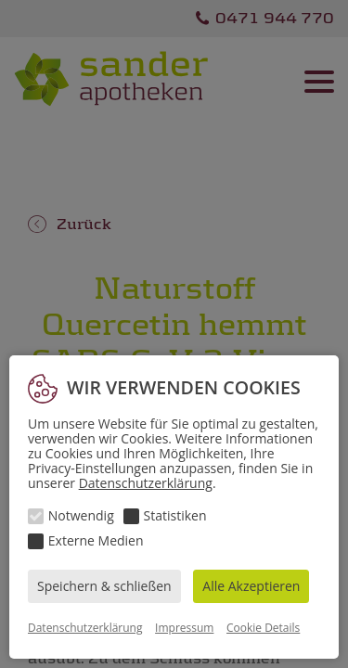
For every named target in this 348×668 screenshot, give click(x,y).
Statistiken (175, 515)
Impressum (184, 628)
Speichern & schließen (104, 586)
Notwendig (81, 515)
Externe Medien (96, 540)
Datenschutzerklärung (146, 483)
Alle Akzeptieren (251, 586)
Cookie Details (263, 628)
